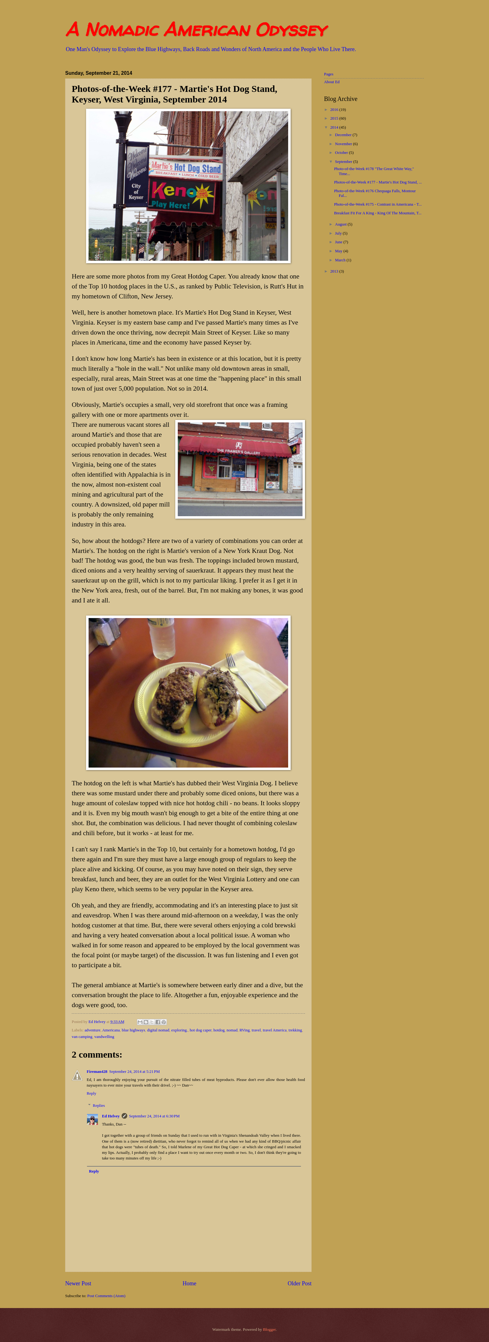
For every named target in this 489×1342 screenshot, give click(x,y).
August (341, 224)
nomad (232, 1030)
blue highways (133, 1030)
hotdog (219, 1030)
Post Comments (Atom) (106, 1296)
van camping (82, 1037)
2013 (334, 271)
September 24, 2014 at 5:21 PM (134, 1071)
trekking (295, 1030)
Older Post (300, 1283)
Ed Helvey (111, 1116)
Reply (91, 1093)
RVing (245, 1030)
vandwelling (104, 1037)
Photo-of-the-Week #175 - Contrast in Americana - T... (378, 204)
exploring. (179, 1030)
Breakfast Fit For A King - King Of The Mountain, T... (377, 213)
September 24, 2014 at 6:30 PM (154, 1116)
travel (256, 1030)
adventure (92, 1030)
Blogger (269, 1329)
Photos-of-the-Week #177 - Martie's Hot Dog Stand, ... (378, 182)
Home (189, 1283)
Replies (99, 1105)
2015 (334, 118)
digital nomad (158, 1030)
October (342, 152)
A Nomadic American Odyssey (195, 29)
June (339, 242)
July (339, 233)
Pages (328, 74)
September (344, 161)
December (343, 135)
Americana (111, 1030)
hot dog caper (200, 1030)
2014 (334, 127)
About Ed (332, 82)
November (344, 144)
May (339, 251)
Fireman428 (97, 1071)
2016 (334, 109)
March (340, 260)
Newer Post (78, 1283)
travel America (275, 1030)
